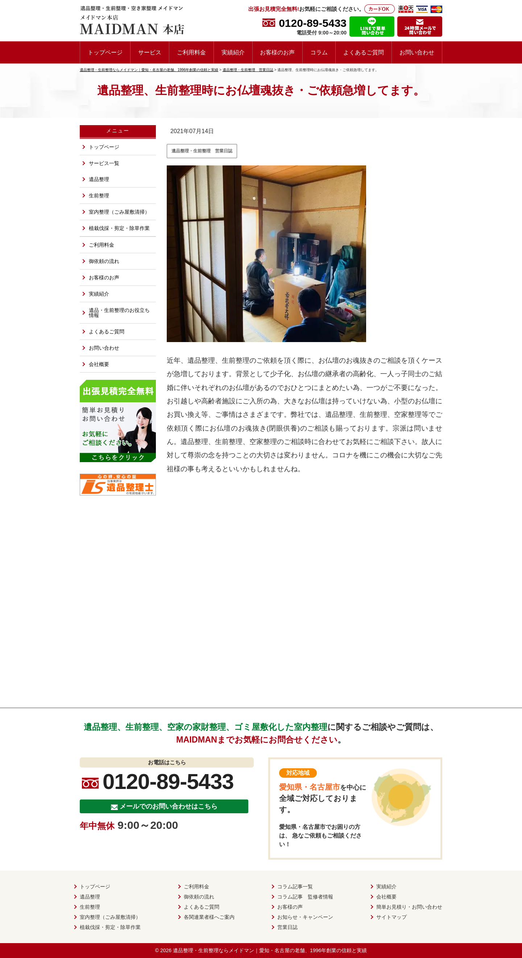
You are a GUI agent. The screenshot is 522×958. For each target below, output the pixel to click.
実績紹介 (233, 52)
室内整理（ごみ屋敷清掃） (119, 212)
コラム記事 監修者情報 (305, 896)
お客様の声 (290, 906)
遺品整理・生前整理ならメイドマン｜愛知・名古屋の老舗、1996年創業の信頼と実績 (270, 950)
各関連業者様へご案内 (209, 917)
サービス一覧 (104, 163)
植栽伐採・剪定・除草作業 (119, 228)
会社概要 (99, 364)
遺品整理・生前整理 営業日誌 (201, 150)
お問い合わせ (416, 52)
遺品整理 (99, 179)
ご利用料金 (191, 52)
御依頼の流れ (104, 261)
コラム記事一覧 (295, 886)
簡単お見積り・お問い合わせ (409, 906)
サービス (149, 52)
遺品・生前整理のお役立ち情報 (119, 312)
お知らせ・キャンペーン (305, 917)
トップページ (105, 52)
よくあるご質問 (363, 52)
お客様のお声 (277, 52)
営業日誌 (287, 927)
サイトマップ (391, 917)
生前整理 (99, 195)
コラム (319, 52)
